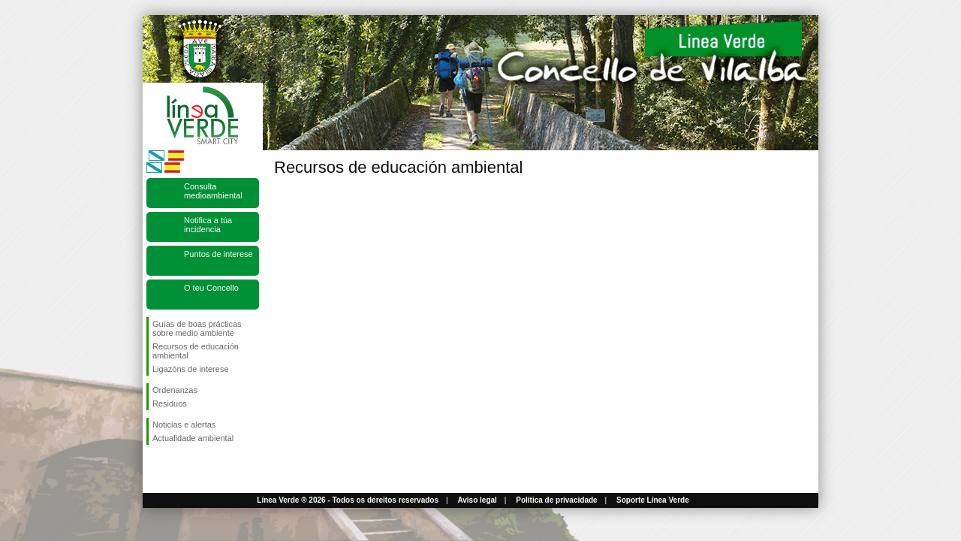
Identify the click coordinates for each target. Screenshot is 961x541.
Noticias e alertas (183, 424)
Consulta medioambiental (213, 191)
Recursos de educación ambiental (195, 351)
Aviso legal (476, 500)
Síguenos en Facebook (155, 469)
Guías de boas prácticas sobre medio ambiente (197, 328)
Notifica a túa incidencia (208, 225)
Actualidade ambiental (192, 438)
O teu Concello (211, 287)
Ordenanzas (174, 389)
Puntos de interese (218, 253)
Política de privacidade (556, 500)
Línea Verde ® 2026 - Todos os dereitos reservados (347, 500)
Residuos (169, 403)
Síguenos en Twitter (180, 469)
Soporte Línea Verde (652, 500)
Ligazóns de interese (190, 368)
